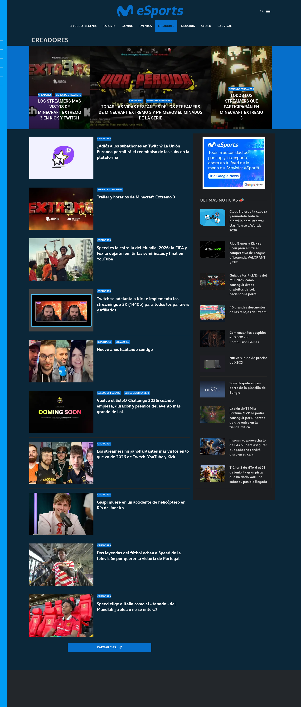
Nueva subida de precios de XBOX (248, 360)
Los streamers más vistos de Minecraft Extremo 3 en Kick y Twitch (59, 110)
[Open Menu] (268, 11)
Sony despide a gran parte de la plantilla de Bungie (248, 388)
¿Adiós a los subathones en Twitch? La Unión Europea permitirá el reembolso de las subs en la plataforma (143, 151)
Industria (187, 26)
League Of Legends (83, 26)
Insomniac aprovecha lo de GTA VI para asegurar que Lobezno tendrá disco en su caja (248, 447)
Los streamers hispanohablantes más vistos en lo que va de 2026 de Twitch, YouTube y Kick (143, 458)
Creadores (166, 26)
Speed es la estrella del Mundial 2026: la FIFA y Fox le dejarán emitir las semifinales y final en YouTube (142, 253)
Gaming (127, 26)
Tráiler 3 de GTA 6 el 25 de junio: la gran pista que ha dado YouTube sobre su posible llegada (248, 474)
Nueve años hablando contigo (125, 349)
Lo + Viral (224, 26)
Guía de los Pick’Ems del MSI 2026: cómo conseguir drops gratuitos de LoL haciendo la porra (248, 284)
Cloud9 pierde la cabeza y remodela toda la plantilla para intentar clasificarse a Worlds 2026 (248, 220)
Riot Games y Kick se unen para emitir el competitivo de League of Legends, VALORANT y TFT (247, 252)
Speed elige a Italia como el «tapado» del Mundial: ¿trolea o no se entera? (136, 606)
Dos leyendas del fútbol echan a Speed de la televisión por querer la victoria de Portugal (139, 555)
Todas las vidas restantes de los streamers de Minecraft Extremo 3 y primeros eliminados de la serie (151, 112)
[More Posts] (109, 647)
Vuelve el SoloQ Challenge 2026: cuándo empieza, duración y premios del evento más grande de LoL (139, 406)
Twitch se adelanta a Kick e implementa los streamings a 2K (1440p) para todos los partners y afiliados (143, 304)
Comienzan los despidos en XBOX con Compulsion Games (248, 337)
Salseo (206, 26)
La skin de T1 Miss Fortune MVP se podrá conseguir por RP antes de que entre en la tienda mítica (247, 417)
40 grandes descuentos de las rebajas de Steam (248, 309)
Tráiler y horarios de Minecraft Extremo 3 (136, 197)
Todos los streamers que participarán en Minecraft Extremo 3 (241, 107)
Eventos (145, 26)
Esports (109, 26)
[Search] (262, 11)
